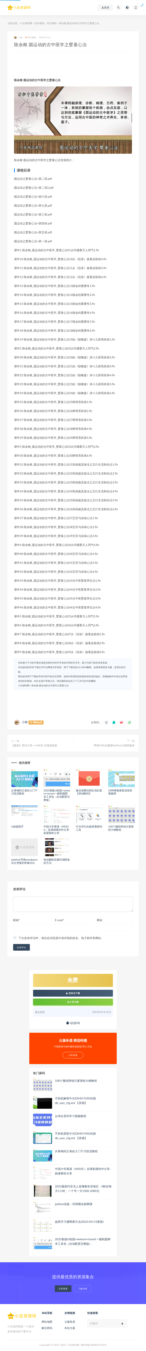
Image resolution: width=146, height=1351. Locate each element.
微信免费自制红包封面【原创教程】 (89, 792)
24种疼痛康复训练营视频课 (120, 792)
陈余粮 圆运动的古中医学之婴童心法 (50, 685)
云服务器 (69, 1321)
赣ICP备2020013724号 (93, 1344)
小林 (18, 37)
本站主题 (69, 1328)
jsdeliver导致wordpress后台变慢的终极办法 (24, 861)
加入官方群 (73, 1002)
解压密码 (47, 1328)
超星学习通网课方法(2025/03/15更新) (79, 1221)
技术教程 (39, 23)
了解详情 (82, 1288)
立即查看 (63, 1288)
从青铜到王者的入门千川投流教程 (24, 792)
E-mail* (59, 920)
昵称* (16, 920)
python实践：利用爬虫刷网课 (73, 1204)
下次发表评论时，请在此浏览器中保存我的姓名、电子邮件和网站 (59, 938)
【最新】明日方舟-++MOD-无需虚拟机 (34, 745)
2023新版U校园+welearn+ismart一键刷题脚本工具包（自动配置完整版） (57, 795)
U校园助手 (17, 826)
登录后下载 (73, 993)
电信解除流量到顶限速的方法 (57, 861)
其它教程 (52, 23)
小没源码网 (26, 23)
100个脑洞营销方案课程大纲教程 (121, 828)
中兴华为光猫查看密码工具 (89, 828)
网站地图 (47, 1321)
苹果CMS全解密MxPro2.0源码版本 (114, 745)
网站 (99, 920)
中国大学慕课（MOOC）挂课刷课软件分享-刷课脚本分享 (57, 830)
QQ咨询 (73, 1023)
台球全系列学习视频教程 (70, 1116)
